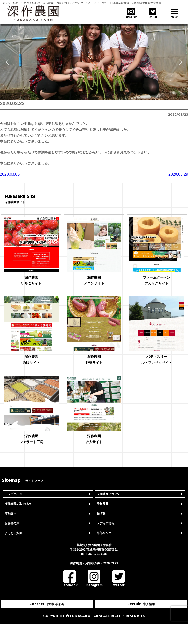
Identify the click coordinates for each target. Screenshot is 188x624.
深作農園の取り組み (18, 504)
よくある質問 (13, 533)
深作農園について (108, 494)
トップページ (13, 494)
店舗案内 (10, 513)
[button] (8, 62)
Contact (47, 604)
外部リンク (104, 533)
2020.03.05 (10, 174)
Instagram (94, 579)
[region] (94, 62)
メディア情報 (105, 523)
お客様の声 (12, 523)
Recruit (141, 604)
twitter (118, 579)
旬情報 (101, 513)
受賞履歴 (102, 504)
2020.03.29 (178, 174)
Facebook (69, 579)
